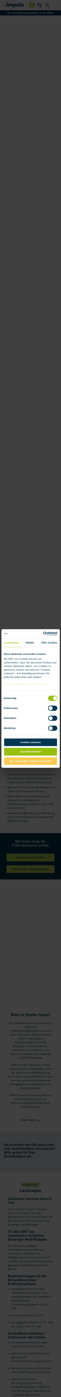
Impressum (41, 684)
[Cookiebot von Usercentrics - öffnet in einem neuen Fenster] (43, 634)
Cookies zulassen (30, 742)
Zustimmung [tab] (11, 642)
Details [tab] (30, 642)
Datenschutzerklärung (17, 684)
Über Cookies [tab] (49, 642)
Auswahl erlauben (30, 751)
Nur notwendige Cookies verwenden (30, 761)
